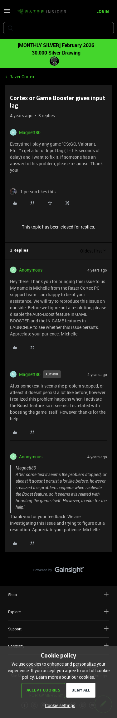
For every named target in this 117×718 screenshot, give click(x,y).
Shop (58, 594)
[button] (7, 13)
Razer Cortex (21, 77)
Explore (58, 611)
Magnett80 (30, 132)
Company (58, 645)
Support (58, 628)
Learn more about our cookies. (65, 677)
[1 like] (33, 191)
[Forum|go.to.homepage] (42, 12)
